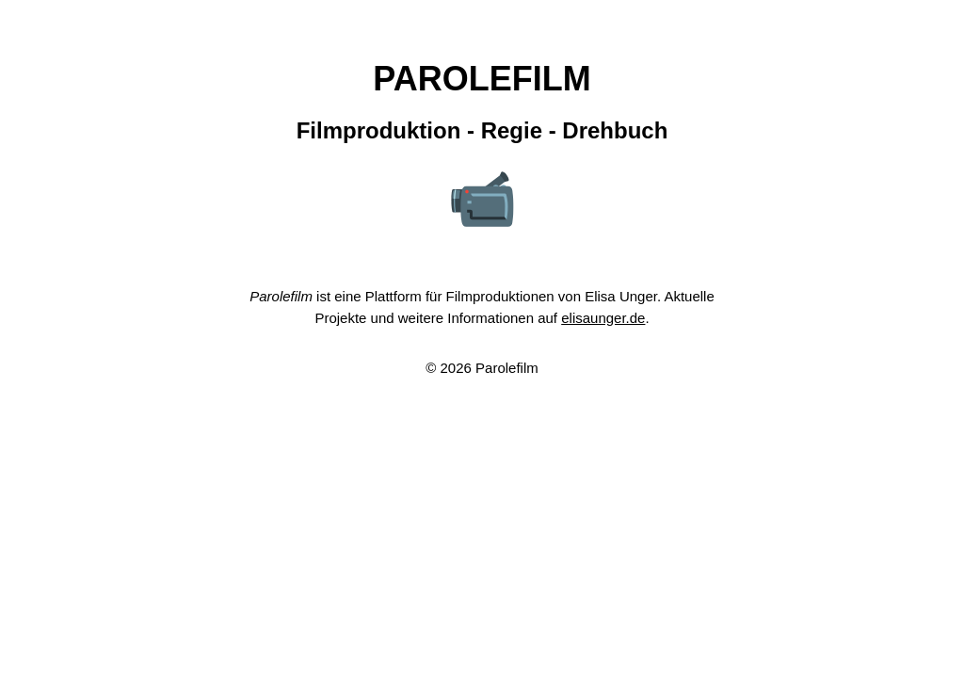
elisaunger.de (603, 318)
